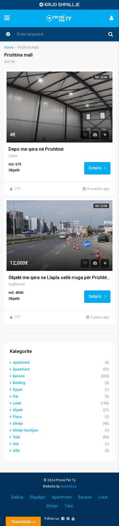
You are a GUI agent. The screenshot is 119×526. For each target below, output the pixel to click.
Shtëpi (18, 424)
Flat (15, 396)
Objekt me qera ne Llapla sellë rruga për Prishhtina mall (59, 277)
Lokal (17, 403)
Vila (16, 444)
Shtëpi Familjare (25, 430)
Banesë (19, 376)
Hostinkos (68, 486)
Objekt (18, 410)
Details (97, 168)
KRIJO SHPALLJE (62, 4)
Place (17, 417)
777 (18, 189)
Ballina (17, 497)
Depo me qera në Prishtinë (35, 149)
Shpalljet (37, 497)
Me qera (101, 77)
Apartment (21, 363)
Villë (16, 451)
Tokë (16, 437)
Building (19, 383)
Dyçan (18, 390)
